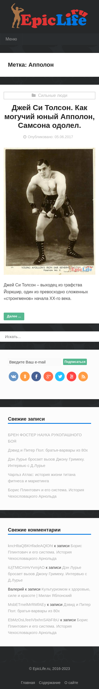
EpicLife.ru (41, 669)
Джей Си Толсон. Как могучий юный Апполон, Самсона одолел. (49, 116)
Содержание (50, 683)
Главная (28, 683)
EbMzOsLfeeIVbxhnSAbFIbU (33, 620)
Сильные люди (52, 95)
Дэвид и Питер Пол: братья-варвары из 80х (48, 450)
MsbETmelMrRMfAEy (27, 604)
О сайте (71, 683)
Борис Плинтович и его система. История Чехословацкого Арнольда (45, 552)
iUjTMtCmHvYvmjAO (26, 567)
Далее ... (14, 316)
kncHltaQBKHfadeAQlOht (30, 545)
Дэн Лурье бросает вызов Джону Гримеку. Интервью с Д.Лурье (47, 573)
